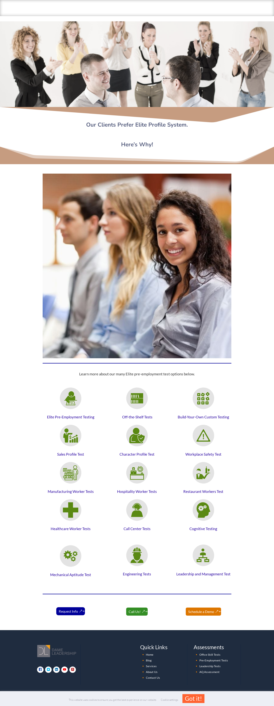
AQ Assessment (209, 666)
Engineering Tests (137, 568)
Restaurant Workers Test (203, 486)
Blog (149, 655)
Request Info (68, 606)
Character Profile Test (137, 449)
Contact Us (153, 672)
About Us (152, 666)
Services (151, 661)
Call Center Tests (137, 523)
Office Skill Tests (210, 649)
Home (149, 649)
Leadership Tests (210, 661)
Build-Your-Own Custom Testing (203, 411)
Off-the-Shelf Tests (136, 411)
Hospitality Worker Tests (137, 486)
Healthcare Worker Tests (71, 523)
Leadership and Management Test (203, 568)
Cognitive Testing (203, 523)
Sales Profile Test (70, 449)
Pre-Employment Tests (213, 655)
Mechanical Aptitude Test (70, 569)
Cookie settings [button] (169, 699)
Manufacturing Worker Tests (71, 486)
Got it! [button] (193, 698)
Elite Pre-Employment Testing (70, 411)
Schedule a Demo (201, 606)
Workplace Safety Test (203, 449)
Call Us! (135, 606)
